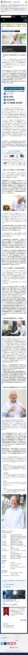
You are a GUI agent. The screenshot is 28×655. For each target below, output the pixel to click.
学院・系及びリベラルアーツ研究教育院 (9, 604)
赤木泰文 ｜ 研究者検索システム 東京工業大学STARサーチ (14, 581)
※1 (5, 464)
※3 (4, 481)
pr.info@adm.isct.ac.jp (9, 627)
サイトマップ (17, 637)
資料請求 (16, 640)
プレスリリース (4, 640)
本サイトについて (18, 635)
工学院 (4, 603)
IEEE (19, 376)
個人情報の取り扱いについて (6, 637)
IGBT (17, 124)
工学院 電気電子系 (7, 586)
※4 (4, 488)
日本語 (22, 16)
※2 (5, 472)
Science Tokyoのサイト (16, 8)
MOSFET (19, 123)
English (25, 16)
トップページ (3, 635)
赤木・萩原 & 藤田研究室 (9, 584)
